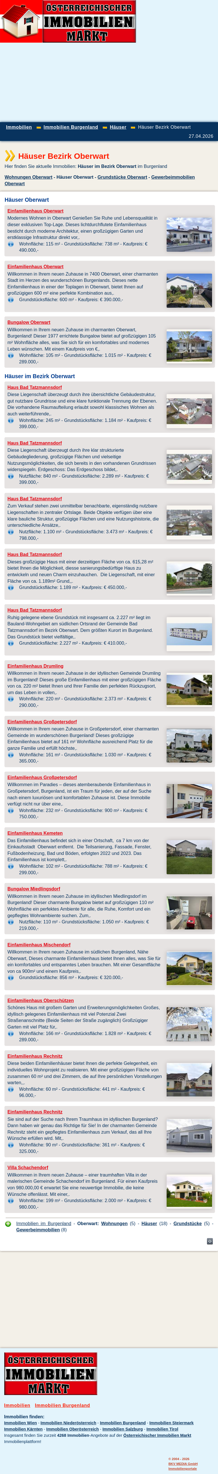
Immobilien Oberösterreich (72, 1429)
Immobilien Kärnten (23, 1429)
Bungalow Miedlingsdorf (33, 888)
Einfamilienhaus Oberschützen (40, 1000)
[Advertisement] (151, 82)
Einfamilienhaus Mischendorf (38, 944)
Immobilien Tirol (162, 1429)
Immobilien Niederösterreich (68, 1423)
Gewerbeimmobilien (38, 1229)
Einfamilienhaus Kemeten (35, 833)
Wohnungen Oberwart (28, 177)
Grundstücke (187, 1223)
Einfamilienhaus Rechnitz (34, 1056)
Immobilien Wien (20, 1423)
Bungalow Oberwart (28, 322)
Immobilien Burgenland (62, 1405)
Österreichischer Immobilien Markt (157, 1435)
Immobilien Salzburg (122, 1429)
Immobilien (17, 1405)
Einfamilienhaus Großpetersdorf (42, 721)
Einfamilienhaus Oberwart (35, 211)
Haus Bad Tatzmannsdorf (34, 387)
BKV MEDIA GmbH (183, 1463)
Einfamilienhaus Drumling (35, 666)
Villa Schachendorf (27, 1167)
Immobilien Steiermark (171, 1423)
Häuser (149, 1223)
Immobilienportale (182, 1468)
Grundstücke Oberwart (122, 177)
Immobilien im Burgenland (43, 1223)
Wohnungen (114, 1223)
